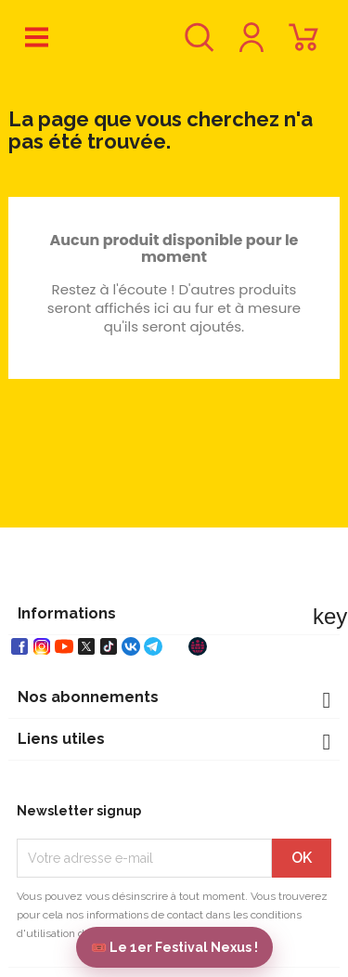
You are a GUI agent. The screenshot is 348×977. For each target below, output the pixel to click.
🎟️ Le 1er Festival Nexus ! (174, 947)
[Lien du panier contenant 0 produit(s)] (303, 46)
